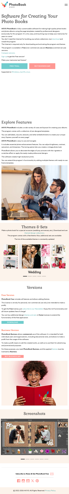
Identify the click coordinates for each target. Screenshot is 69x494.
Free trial (14, 66)
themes (54, 349)
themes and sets (30, 315)
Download (12, 322)
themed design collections (34, 233)
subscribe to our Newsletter (32, 309)
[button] (25, 276)
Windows (15, 72)
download (56, 39)
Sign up (4, 56)
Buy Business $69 (42, 66)
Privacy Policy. (50, 490)
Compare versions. (8, 53)
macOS (22, 72)
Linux (28, 72)
